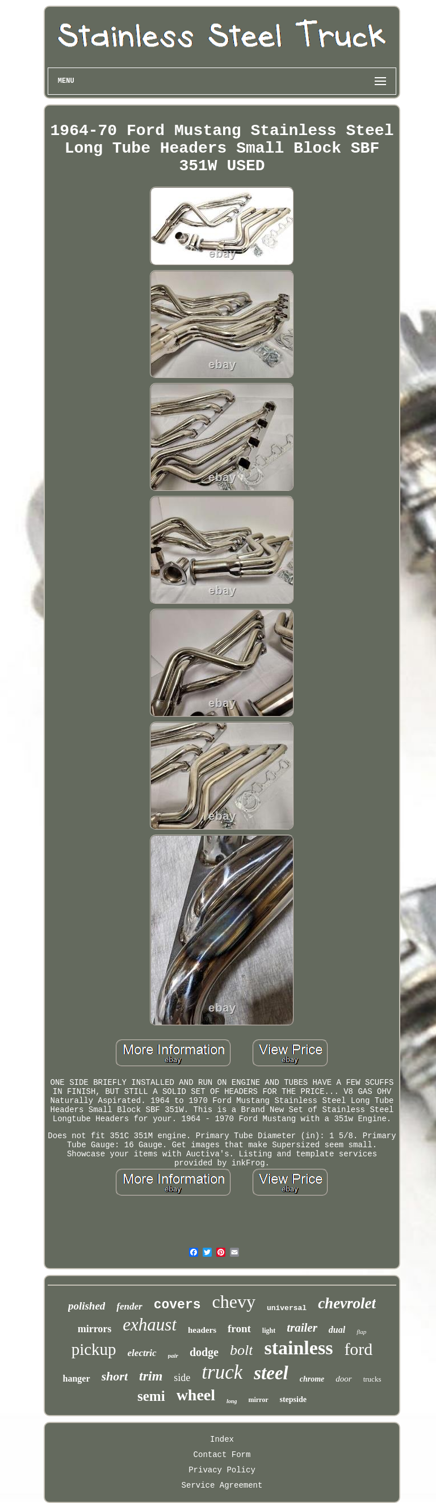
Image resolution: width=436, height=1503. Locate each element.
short (115, 1376)
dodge (204, 1352)
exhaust (150, 1324)
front (239, 1328)
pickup (94, 1349)
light (268, 1330)
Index (222, 1439)
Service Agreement (222, 1485)
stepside (293, 1399)
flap (361, 1331)
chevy (233, 1301)
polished (86, 1306)
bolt (241, 1350)
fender (129, 1306)
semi (151, 1396)
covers (177, 1305)
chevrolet (347, 1303)
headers (202, 1329)
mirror (258, 1400)
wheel (196, 1395)
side (182, 1377)
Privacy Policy (221, 1470)
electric (142, 1353)
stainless (298, 1347)
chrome (312, 1379)
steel (271, 1373)
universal (287, 1308)
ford (358, 1349)
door (343, 1378)
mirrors (95, 1328)
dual (337, 1329)
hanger (76, 1378)
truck (222, 1372)
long (232, 1401)
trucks (372, 1379)
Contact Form (222, 1454)
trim (150, 1376)
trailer (302, 1327)
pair (173, 1355)
